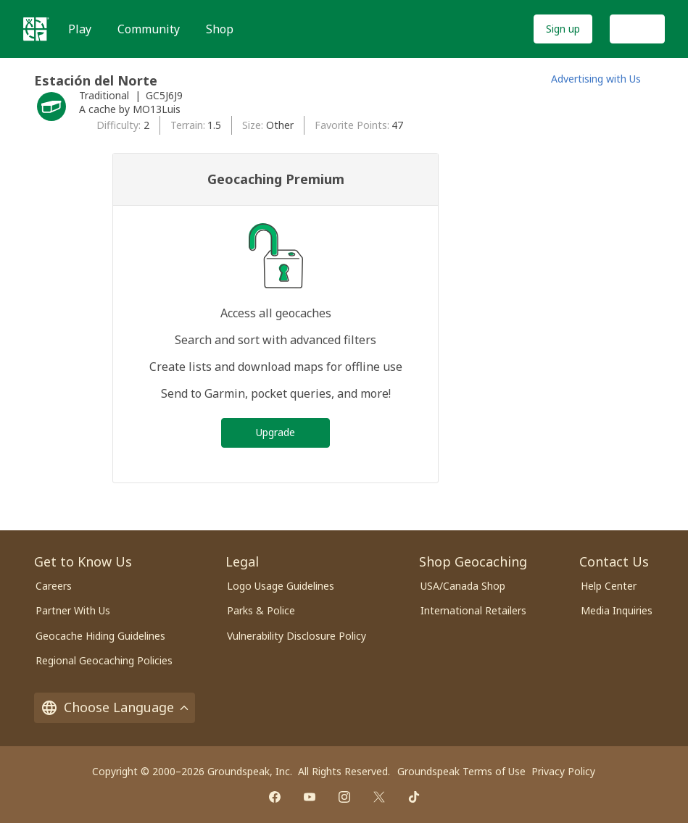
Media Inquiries (616, 610)
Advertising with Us (596, 78)
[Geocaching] (36, 29)
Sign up (563, 28)
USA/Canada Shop (462, 586)
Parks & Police (261, 610)
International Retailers (473, 610)
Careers (54, 586)
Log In (637, 28)
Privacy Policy (563, 771)
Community (148, 29)
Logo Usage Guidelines (280, 586)
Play (79, 29)
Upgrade (275, 432)
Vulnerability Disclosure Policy (296, 636)
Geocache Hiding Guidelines (100, 636)
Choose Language (114, 707)
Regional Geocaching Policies (104, 660)
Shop (219, 29)
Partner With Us (73, 610)
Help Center (609, 586)
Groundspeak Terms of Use (461, 771)
